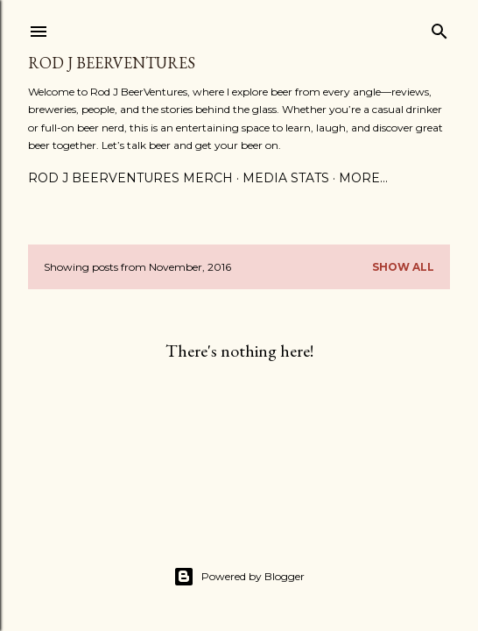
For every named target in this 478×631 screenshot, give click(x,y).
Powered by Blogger (239, 576)
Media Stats (286, 178)
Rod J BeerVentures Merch (130, 178)
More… (363, 178)
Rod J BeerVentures (111, 63)
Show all (403, 266)
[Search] (439, 28)
